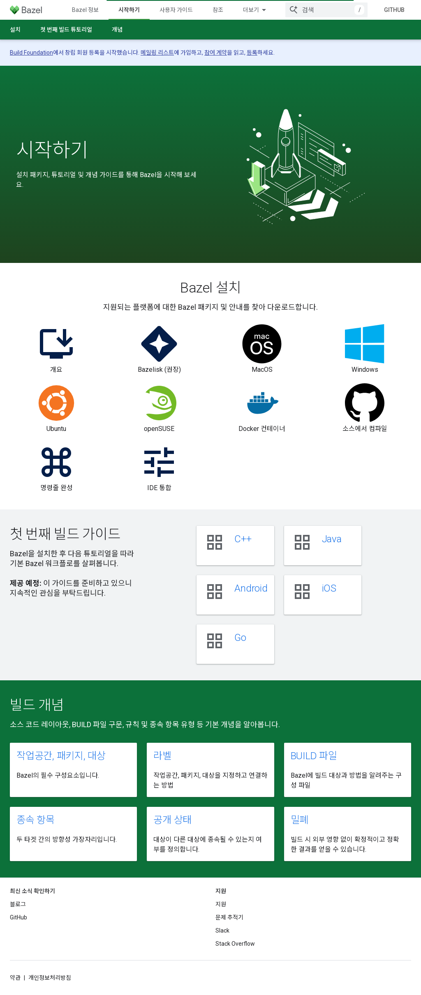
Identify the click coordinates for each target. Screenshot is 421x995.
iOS (329, 588)
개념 (117, 29)
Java (332, 539)
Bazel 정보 (85, 10)
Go (240, 637)
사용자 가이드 (176, 10)
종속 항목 (35, 820)
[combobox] (326, 9)
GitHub (394, 10)
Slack (222, 930)
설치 (15, 29)
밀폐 (300, 820)
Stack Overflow (235, 943)
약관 (15, 977)
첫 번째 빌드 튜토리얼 (66, 29)
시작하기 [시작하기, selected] (129, 10)
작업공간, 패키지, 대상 (61, 756)
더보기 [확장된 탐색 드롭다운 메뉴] (251, 10)
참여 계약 (215, 52)
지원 (220, 904)
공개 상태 (172, 820)
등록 (252, 52)
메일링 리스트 (157, 52)
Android (250, 588)
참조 (218, 10)
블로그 (18, 904)
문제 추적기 (229, 917)
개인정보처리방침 (49, 977)
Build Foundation (31, 52)
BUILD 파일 (314, 756)
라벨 (162, 756)
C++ (242, 539)
